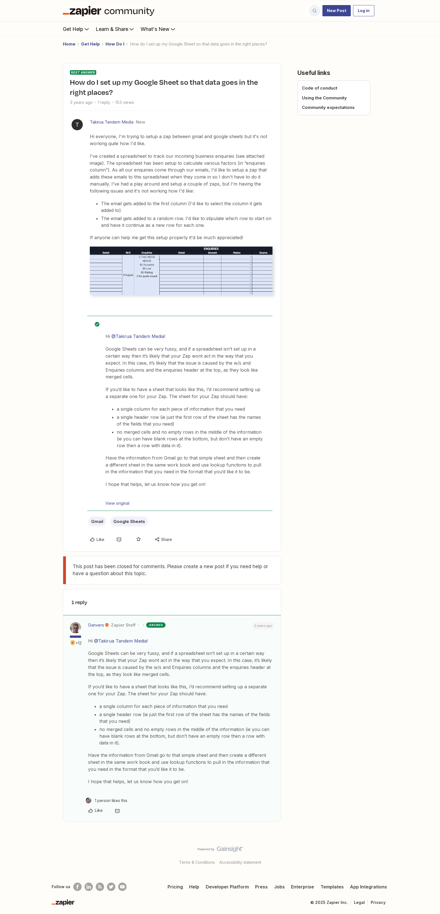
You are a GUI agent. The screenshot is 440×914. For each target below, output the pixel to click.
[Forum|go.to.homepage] (110, 10)
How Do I (115, 44)
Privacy (378, 902)
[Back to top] (428, 854)
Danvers (96, 625)
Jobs (279, 887)
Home (69, 44)
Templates (332, 887)
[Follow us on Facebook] (77, 887)
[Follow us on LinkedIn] (88, 887)
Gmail (97, 521)
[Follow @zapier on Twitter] (111, 887)
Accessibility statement (240, 862)
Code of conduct (319, 88)
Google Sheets (129, 521)
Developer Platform (227, 887)
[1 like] (106, 800)
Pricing (175, 887)
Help (194, 887)
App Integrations (368, 887)
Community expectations (328, 107)
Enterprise (302, 887)
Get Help (76, 29)
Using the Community (324, 97)
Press (261, 887)
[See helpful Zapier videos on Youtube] (122, 887)
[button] (336, 10)
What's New (158, 29)
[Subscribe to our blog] (100, 887)
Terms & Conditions (197, 862)
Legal (359, 902)
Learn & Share (115, 29)
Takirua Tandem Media (112, 122)
